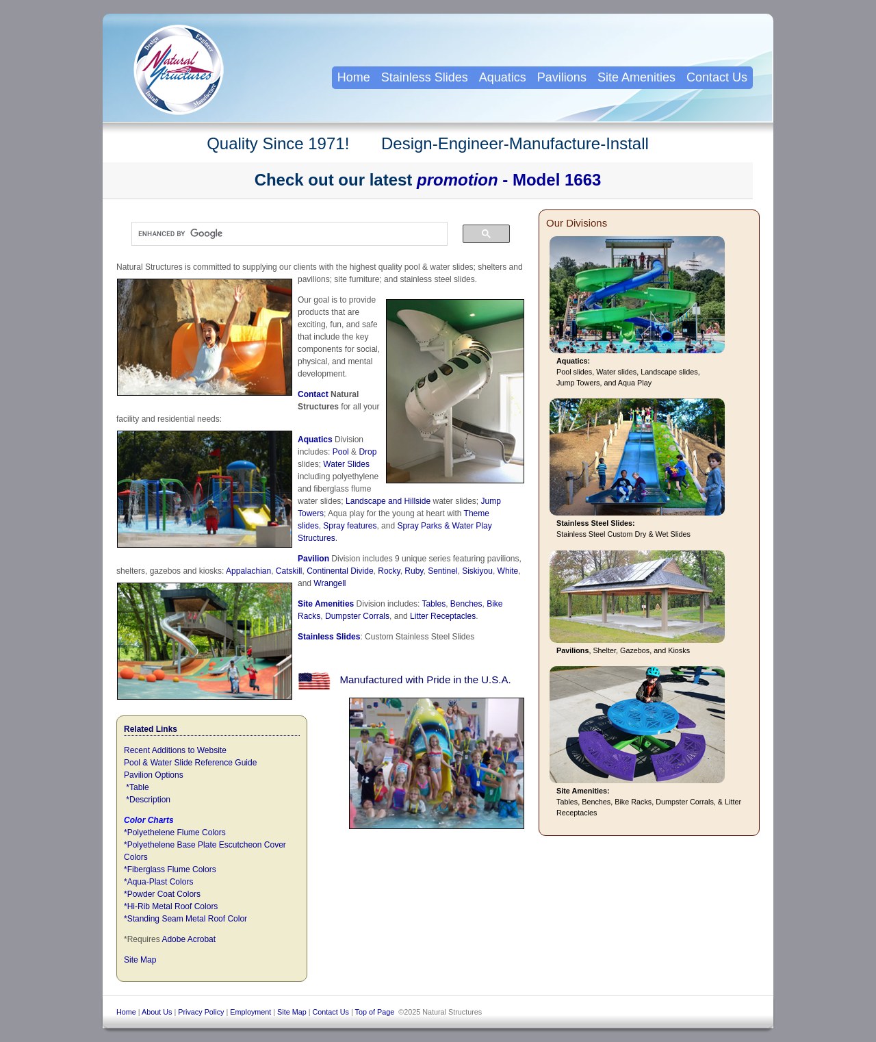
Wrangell (329, 583)
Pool (341, 452)
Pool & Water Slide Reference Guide (190, 762)
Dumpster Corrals (357, 616)
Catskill (289, 571)
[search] (282, 234)
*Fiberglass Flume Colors (170, 869)
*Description (148, 799)
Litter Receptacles (443, 616)
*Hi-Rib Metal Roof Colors (171, 906)
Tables (434, 604)
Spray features (349, 526)
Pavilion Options (153, 775)
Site (306, 604)
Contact (313, 394)
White (508, 571)
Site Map (140, 960)
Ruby (413, 571)
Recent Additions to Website (175, 750)
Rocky (389, 571)
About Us (157, 1012)
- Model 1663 (509, 179)
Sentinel (442, 571)
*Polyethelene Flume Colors (175, 832)
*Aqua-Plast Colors (158, 882)
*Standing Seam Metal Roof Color (185, 919)
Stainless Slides (329, 636)
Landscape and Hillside (388, 501)
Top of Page (375, 1012)
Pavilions (562, 77)
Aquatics (315, 439)
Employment (250, 1012)
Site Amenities (636, 77)
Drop (366, 452)
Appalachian (248, 571)
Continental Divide (340, 571)
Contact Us (716, 77)
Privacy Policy (201, 1012)
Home (353, 77)
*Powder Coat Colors (162, 894)
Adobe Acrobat (189, 939)
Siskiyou (477, 571)
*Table (137, 787)
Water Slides (346, 464)
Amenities (334, 604)
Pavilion (313, 558)
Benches (466, 604)
